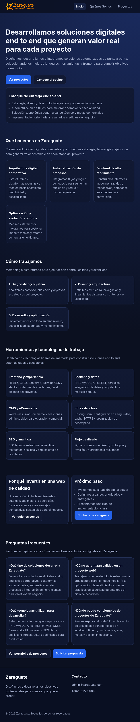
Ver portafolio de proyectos (28, 653)
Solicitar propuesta (69, 653)
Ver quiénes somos (25, 516)
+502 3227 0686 (83, 691)
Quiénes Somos (101, 6)
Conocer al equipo (50, 79)
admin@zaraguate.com (87, 684)
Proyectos (125, 6)
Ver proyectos (18, 79)
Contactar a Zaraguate (93, 515)
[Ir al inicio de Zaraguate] (20, 6)
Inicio (80, 6)
